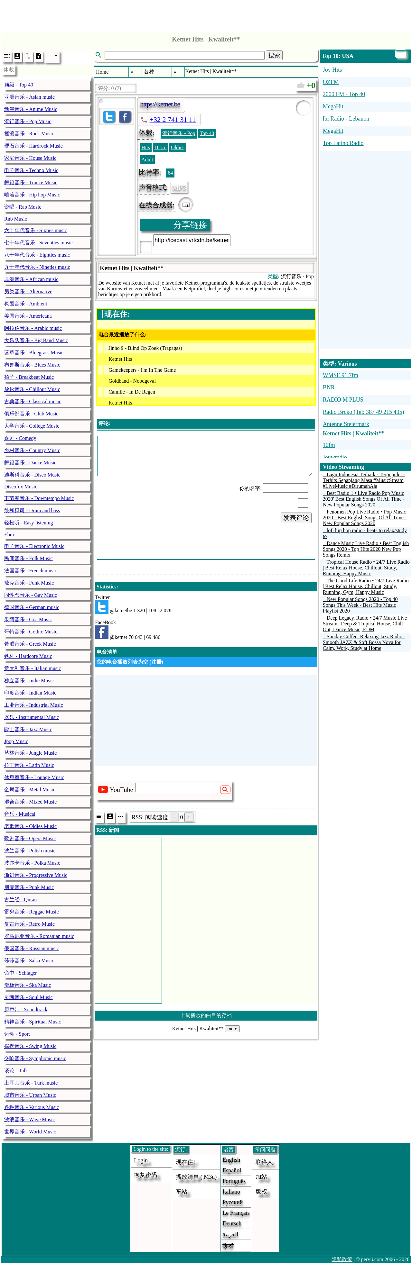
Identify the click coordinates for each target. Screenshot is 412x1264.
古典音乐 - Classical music (32, 401)
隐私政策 (342, 1259)
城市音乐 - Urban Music (30, 1095)
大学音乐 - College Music (31, 426)
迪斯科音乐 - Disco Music (32, 474)
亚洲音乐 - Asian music (29, 97)
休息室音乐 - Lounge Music (34, 777)
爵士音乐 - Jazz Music (28, 729)
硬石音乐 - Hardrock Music (33, 146)
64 (170, 173)
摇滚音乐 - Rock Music (29, 133)
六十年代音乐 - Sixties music (35, 230)
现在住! (185, 1162)
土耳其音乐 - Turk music (31, 1083)
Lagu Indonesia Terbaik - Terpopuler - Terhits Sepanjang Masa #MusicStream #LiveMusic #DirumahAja (364, 480)
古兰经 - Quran (20, 899)
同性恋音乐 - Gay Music (30, 595)
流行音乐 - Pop (178, 133)
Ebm (9, 534)
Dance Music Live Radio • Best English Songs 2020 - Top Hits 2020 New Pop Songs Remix (366, 549)
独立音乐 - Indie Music (29, 680)
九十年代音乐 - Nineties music (37, 267)
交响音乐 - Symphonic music (35, 1058)
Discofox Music (20, 486)
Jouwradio (335, 457)
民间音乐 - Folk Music (28, 558)
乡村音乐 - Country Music (32, 450)
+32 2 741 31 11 (173, 119)
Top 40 (207, 133)
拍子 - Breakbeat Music (29, 377)
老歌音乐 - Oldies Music (30, 826)
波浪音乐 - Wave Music (29, 1119)
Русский (232, 1202)
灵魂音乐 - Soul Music (28, 997)
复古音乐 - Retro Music (29, 924)
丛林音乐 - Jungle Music (30, 753)
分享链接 (190, 225)
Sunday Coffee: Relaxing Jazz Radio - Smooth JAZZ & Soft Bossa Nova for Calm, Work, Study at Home (364, 642)
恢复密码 (145, 1175)
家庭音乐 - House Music (30, 158)
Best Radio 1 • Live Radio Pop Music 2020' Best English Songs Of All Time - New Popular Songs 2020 (364, 498)
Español (231, 1170)
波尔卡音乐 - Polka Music (32, 863)
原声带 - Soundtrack (25, 1009)
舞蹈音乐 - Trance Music (30, 182)
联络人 (264, 1162)
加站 (261, 1177)
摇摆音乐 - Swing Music (30, 1046)
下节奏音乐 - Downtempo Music (39, 498)
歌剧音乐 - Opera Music (30, 838)
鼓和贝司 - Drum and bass (32, 510)
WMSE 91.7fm (340, 375)
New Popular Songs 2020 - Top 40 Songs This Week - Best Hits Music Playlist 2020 (360, 605)
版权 (261, 1191)
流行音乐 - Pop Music (27, 121)
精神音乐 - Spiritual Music (32, 1021)
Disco (160, 147)
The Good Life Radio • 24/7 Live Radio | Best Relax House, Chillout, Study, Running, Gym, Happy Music (366, 586)
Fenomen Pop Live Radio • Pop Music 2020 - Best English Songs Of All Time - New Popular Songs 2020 (365, 517)
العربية (230, 1234)
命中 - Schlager (20, 973)
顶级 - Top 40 (18, 84)
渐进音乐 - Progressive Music (35, 875)
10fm (329, 445)
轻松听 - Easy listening (28, 522)
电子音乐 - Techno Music (31, 170)
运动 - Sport (17, 1034)
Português (234, 1181)
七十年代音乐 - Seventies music (38, 242)
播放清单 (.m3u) (196, 1177)
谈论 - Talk (16, 1070)
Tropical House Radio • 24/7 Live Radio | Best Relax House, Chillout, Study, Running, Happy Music (366, 567)
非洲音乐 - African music (31, 279)
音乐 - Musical (19, 814)
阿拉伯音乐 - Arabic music (33, 328)
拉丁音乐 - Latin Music (29, 765)
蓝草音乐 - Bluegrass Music (33, 352)
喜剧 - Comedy (20, 438)
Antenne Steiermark (346, 424)
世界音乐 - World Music (30, 1131)
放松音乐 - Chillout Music (32, 389)
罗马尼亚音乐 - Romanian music (39, 936)
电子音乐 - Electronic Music (34, 546)
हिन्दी (228, 1246)
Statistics (106, 586)
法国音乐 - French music (30, 570)
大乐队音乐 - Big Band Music (36, 340)
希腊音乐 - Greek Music (30, 644)
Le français (235, 1213)
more (232, 1028)
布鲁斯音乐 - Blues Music (32, 365)
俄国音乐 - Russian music (31, 948)
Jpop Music (16, 741)
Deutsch (231, 1223)
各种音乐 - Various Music (31, 1107)
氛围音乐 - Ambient (25, 303)
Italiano (231, 1191)
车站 (181, 1191)
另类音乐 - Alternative (28, 291)
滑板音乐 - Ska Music (27, 985)
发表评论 (296, 517)
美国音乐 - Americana (28, 316)
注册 (156, 662)
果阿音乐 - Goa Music (28, 619)
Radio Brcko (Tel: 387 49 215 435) (363, 412)
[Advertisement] (206, 14)
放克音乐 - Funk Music (29, 583)
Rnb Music (15, 219)
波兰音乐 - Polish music (30, 850)
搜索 (274, 55)
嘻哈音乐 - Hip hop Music (32, 194)
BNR (329, 387)
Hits (145, 147)
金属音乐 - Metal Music (29, 789)
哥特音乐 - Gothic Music (30, 631)
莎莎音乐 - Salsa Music (29, 960)
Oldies (177, 147)
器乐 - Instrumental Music (31, 717)
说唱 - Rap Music (22, 207)
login (141, 1160)
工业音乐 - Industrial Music (33, 705)
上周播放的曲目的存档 (206, 1015)
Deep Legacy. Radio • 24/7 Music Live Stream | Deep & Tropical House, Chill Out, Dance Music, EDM (365, 623)
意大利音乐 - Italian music (32, 668)
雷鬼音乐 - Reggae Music (31, 911)
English (231, 1160)
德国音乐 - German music (31, 607)
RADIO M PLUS (343, 399)
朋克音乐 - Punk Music (29, 887)
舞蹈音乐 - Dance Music (30, 462)
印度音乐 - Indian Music (30, 693)
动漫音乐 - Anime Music (30, 109)
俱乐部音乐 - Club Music (31, 413)
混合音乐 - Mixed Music (30, 802)
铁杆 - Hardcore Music (28, 656)
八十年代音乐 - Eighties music (37, 255)
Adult (147, 159)
